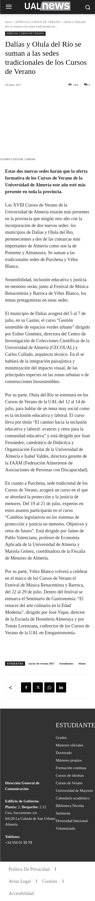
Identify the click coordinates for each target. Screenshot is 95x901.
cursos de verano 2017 (41, 663)
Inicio (8, 22)
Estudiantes (66, 663)
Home (82, 663)
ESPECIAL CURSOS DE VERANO (37, 22)
